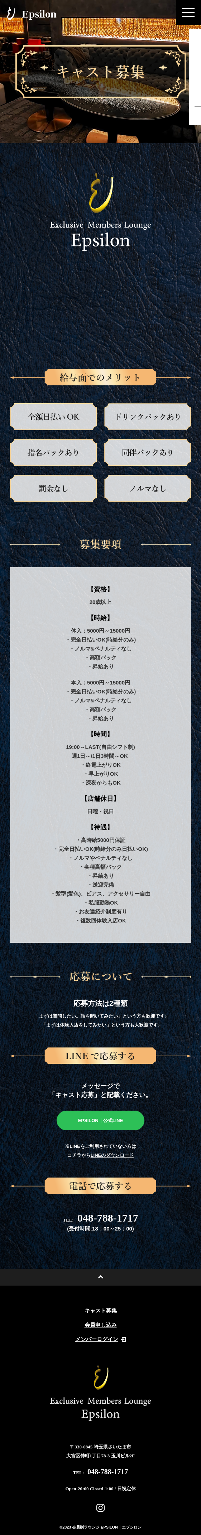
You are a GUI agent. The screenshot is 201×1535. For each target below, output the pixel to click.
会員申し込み (101, 1325)
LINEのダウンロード (112, 1155)
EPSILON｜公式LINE (100, 1120)
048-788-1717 (100, 1218)
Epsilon (32, 14)
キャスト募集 (101, 1311)
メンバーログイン (100, 1339)
